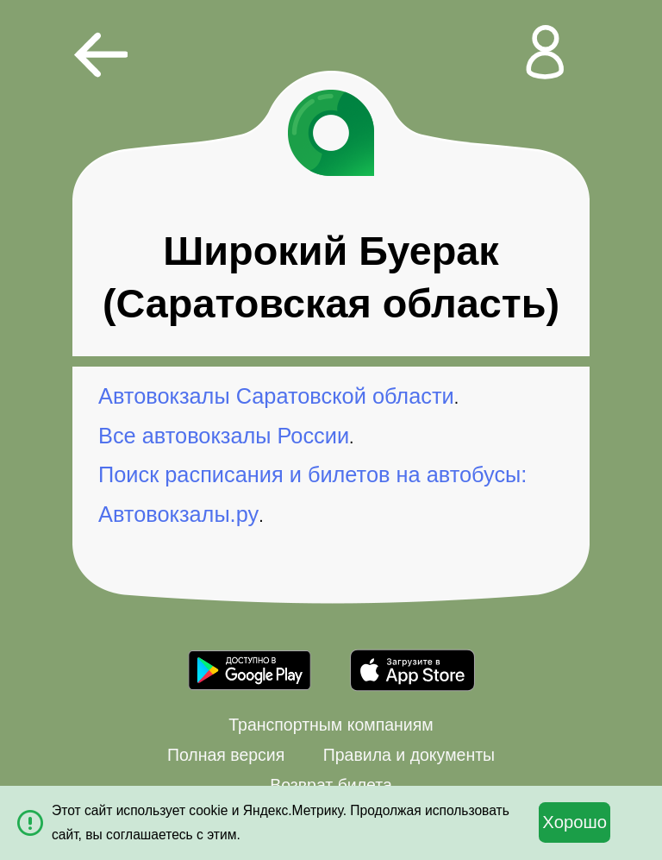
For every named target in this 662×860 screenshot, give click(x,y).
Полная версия (225, 754)
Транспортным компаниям (330, 724)
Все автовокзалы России (223, 436)
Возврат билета (331, 784)
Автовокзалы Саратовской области (276, 396)
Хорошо (574, 822)
